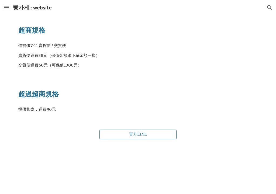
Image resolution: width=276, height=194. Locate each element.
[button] (6, 7)
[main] (138, 30)
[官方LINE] (138, 134)
